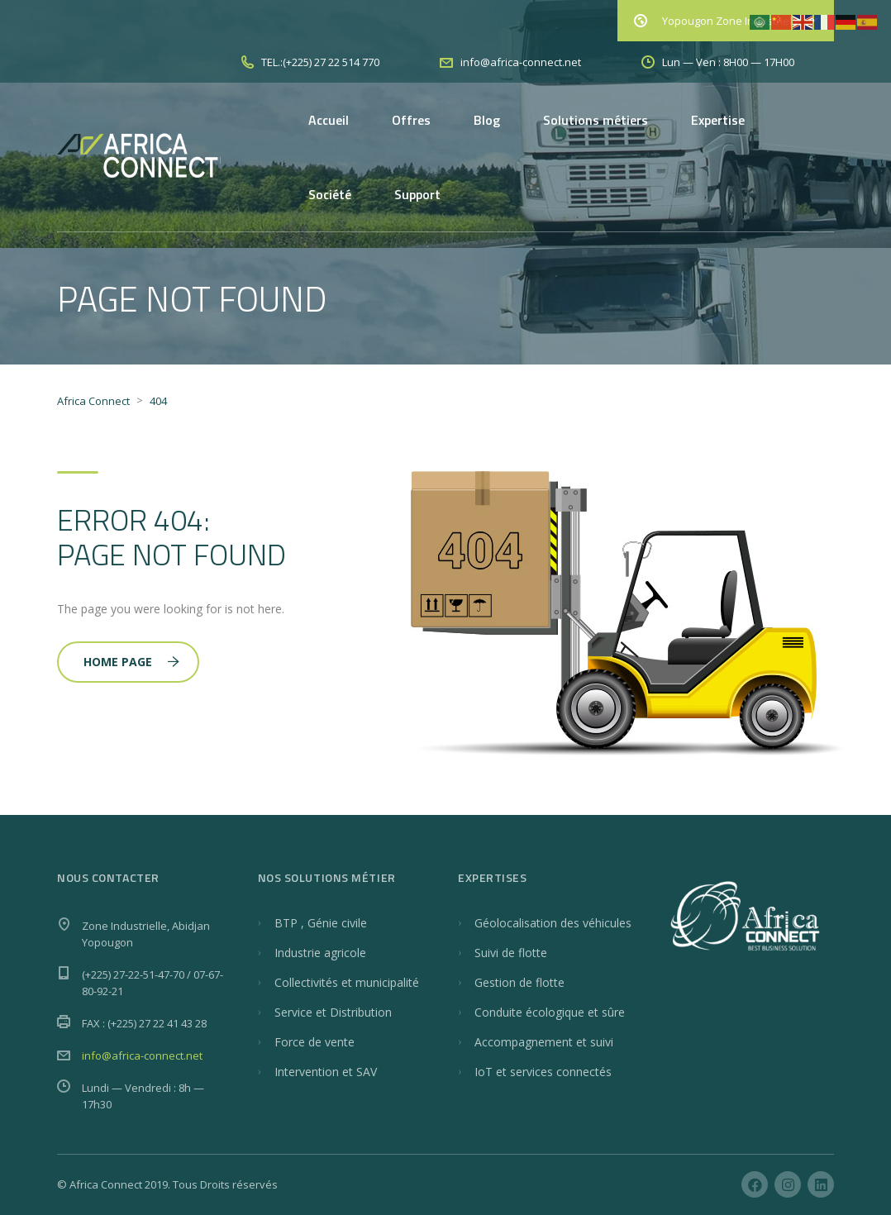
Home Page (131, 661)
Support (417, 194)
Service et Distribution (333, 1012)
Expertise (718, 120)
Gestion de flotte (519, 982)
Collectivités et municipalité (346, 982)
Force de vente (314, 1042)
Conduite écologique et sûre (549, 1012)
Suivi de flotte (510, 952)
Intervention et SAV (325, 1071)
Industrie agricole (320, 952)
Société (329, 194)
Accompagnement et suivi (543, 1042)
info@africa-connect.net (142, 1055)
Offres (411, 120)
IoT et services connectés (543, 1071)
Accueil (328, 120)
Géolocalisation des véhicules (552, 923)
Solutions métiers (595, 120)
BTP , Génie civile (320, 923)
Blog (487, 120)
